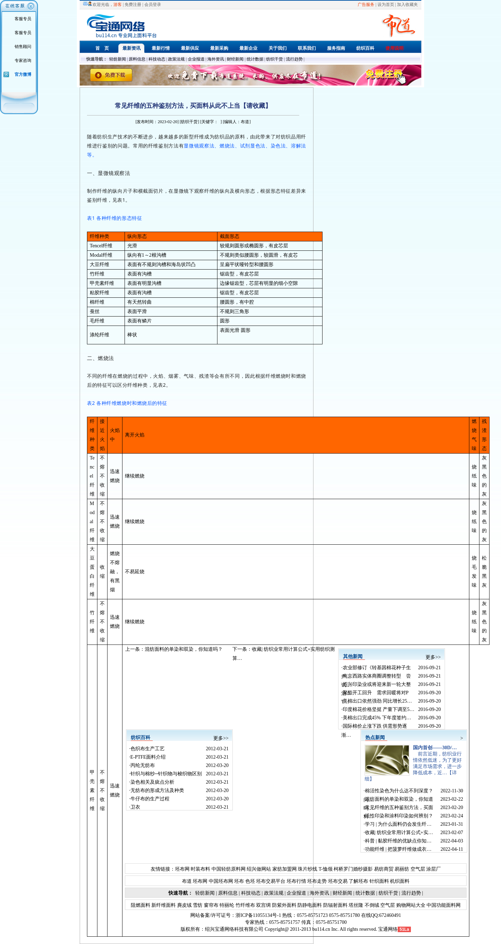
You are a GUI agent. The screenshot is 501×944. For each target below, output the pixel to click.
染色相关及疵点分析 (152, 782)
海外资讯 (215, 59)
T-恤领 (326, 869)
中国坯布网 (221, 881)
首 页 (102, 48)
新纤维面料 (163, 905)
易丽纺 (402, 869)
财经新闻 (235, 59)
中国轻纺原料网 (229, 869)
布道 (187, 881)
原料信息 (137, 59)
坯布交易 (338, 881)
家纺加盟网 (284, 869)
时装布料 (200, 869)
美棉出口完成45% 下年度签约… (377, 717)
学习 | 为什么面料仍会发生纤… (398, 824)
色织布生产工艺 (147, 748)
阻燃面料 (140, 905)
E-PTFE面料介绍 (148, 757)
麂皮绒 (184, 905)
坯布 (239, 881)
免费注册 (133, 4)
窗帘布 (210, 905)
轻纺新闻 (117, 59)
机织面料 (399, 881)
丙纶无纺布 (142, 765)
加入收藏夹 (407, 4)
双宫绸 (263, 905)
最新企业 (248, 48)
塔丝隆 (356, 905)
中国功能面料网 (443, 905)
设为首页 (385, 4)
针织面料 (379, 881)
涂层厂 (433, 869)
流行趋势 (294, 59)
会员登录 (152, 4)
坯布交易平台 (270, 881)
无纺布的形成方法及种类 (157, 790)
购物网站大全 (410, 905)
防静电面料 (309, 905)
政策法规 (176, 59)
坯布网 (182, 869)
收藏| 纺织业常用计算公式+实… (399, 832)
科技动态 (157, 59)
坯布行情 (296, 881)
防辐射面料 (335, 905)
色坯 (250, 881)
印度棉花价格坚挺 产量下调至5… (379, 709)
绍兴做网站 (259, 869)
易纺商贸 (383, 869)
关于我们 (278, 48)
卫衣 (135, 807)
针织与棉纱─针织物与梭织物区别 (166, 773)
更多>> (433, 657)
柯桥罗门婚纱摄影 (353, 869)
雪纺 (197, 905)
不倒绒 (371, 905)
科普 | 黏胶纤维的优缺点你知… (398, 840)
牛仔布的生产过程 (149, 798)
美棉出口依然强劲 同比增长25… (377, 701)
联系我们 (307, 48)
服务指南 (336, 48)
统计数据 (255, 59)
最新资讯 (131, 48)
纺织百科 (365, 48)
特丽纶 (226, 905)
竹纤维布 (244, 905)
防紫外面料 (283, 905)
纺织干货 (274, 59)
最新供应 (190, 48)
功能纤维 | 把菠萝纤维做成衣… (398, 849)
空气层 (417, 869)
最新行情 (161, 48)
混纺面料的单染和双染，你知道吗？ (184, 649)
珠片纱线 (307, 869)
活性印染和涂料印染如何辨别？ (399, 815)
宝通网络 (388, 929)
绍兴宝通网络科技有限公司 (234, 929)
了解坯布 (358, 881)
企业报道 (196, 59)
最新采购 (219, 48)
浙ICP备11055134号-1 (258, 915)
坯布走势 (317, 881)
